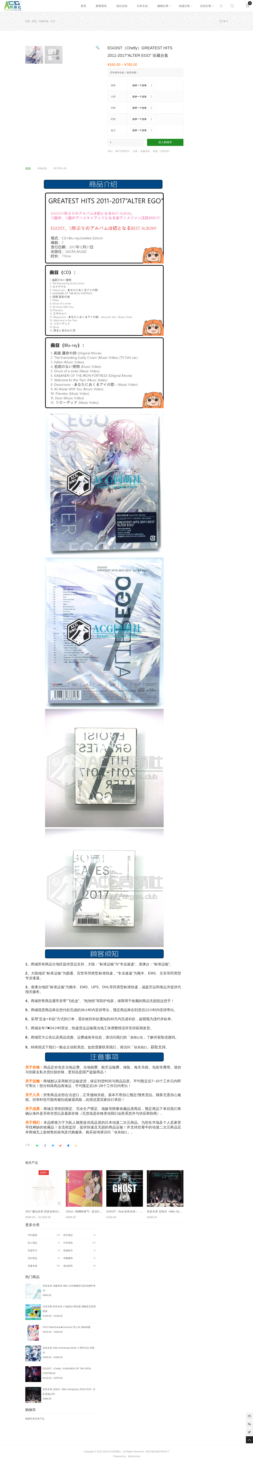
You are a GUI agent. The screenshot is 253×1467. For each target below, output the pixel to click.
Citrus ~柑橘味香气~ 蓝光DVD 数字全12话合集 (95, 1215)
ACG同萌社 (115, 1456)
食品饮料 (68, 1270)
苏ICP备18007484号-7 (157, 1456)
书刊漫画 (32, 1239)
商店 (34, 21)
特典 (113, 107)
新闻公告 (136, 1041)
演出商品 (32, 1262)
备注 (113, 130)
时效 (113, 119)
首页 (83, 5)
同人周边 (32, 1247)
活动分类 (205, 5)
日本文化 (142, 5)
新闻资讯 (101, 5)
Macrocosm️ (134, 1460)
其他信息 (42, 172)
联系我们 (140, 1051)
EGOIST (165, 151)
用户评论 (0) (60, 172)
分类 (113, 96)
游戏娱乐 (68, 1254)
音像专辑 (43, 21)
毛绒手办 (32, 1254)
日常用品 (68, 1247)
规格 (113, 85)
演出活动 (121, 5)
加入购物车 (165, 142)
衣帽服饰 (68, 1262)
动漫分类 (184, 5)
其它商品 (68, 1239)
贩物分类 (162, 5)
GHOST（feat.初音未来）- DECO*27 (129, 1215)
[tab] (31, 172)
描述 (28, 172)
